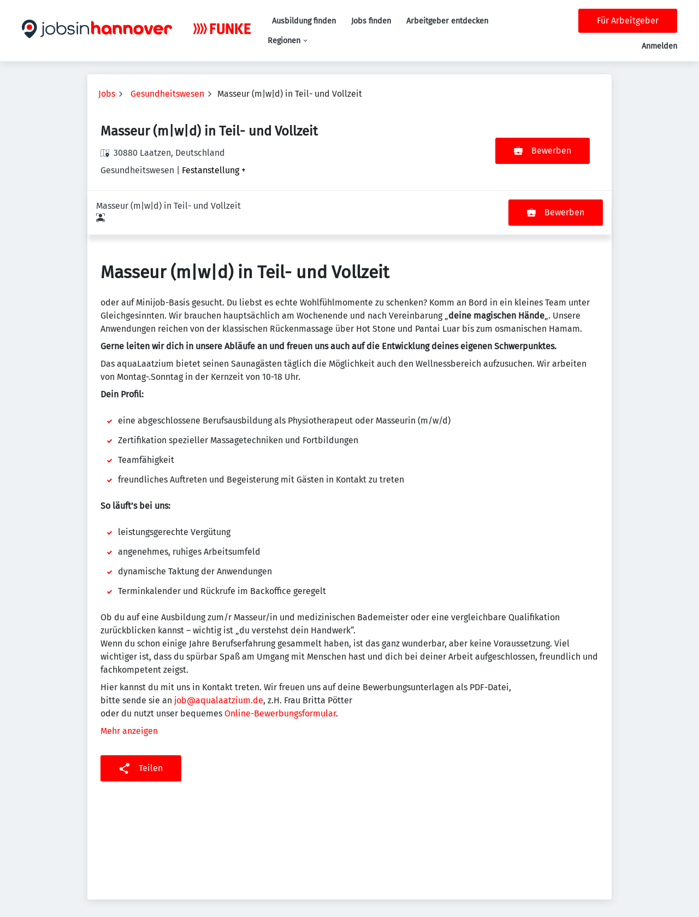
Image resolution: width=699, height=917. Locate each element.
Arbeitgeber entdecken (447, 21)
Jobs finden (371, 21)
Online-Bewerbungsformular (280, 669)
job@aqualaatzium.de (218, 656)
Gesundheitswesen (167, 94)
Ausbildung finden (304, 21)
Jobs (106, 94)
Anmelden (659, 46)
